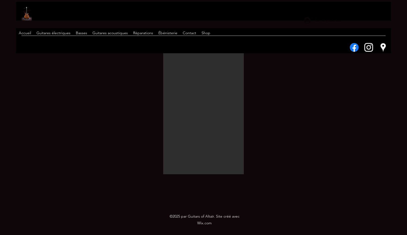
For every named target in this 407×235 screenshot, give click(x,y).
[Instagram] (369, 47)
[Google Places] (383, 47)
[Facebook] (354, 47)
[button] (203, 113)
